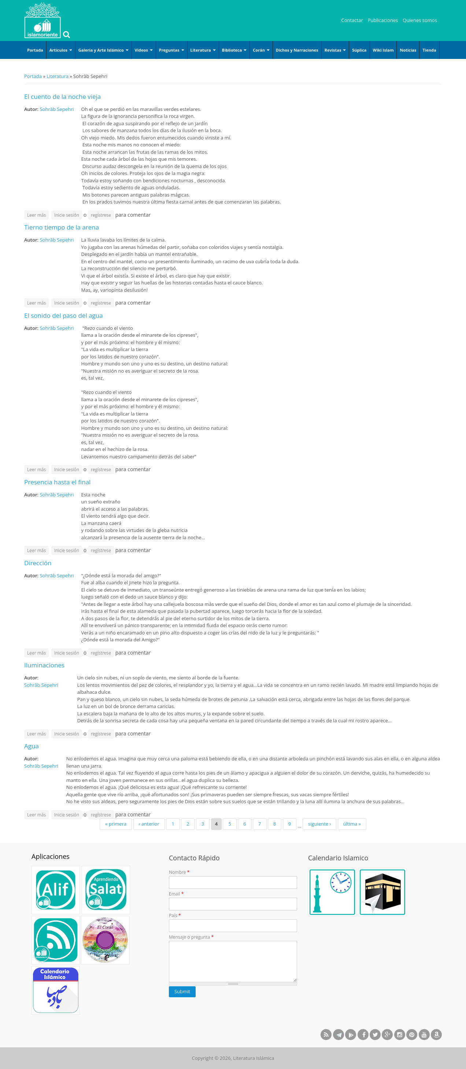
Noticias (408, 50)
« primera (115, 823)
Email (176, 894)
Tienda (429, 50)
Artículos (60, 50)
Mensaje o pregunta (191, 937)
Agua (31, 746)
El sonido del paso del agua (63, 315)
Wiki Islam (383, 50)
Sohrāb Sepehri (57, 109)
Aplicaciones (51, 856)
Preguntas (171, 50)
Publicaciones (383, 20)
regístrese (101, 215)
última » (352, 823)
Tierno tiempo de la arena (61, 227)
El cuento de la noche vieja (62, 96)
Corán (261, 50)
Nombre (179, 872)
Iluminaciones (44, 665)
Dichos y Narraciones (297, 50)
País (175, 915)
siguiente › (319, 823)
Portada (35, 50)
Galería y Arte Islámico (103, 50)
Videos (144, 50)
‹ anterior (149, 823)
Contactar (352, 20)
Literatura (203, 50)
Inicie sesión (66, 215)
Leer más (38, 214)
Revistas (335, 50)
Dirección (37, 563)
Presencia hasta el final (57, 482)
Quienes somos (420, 20)
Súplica (359, 50)
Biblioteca (234, 50)
